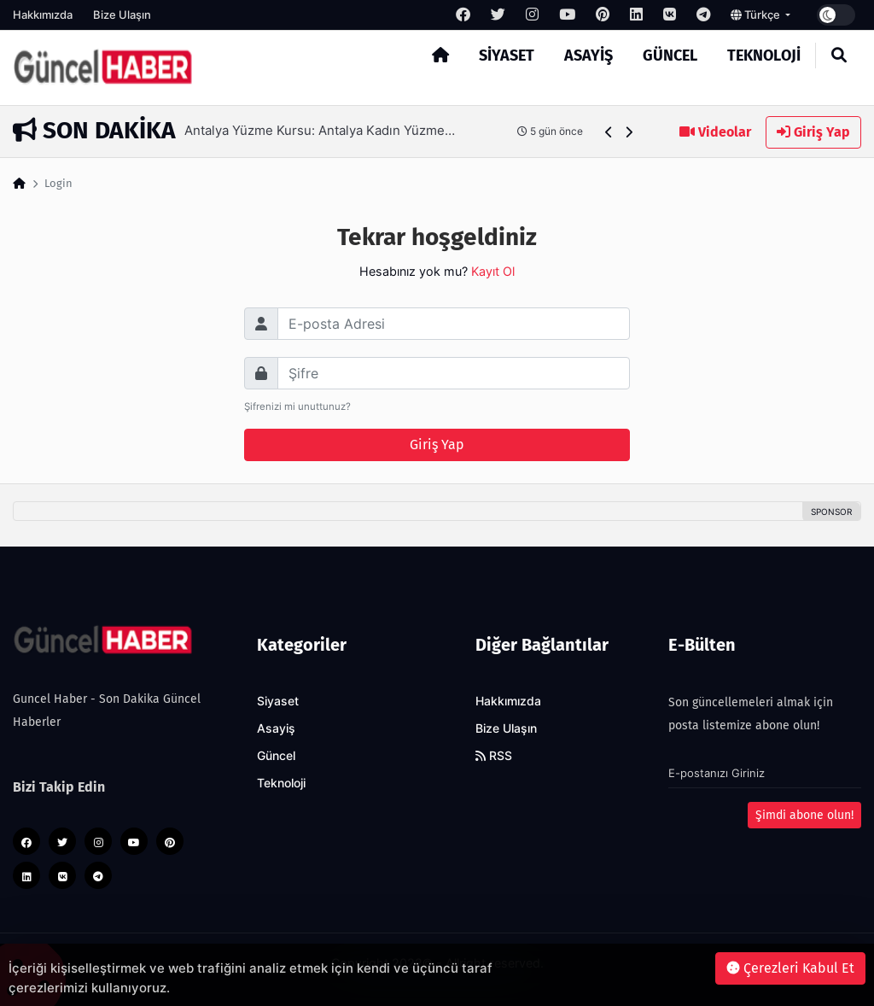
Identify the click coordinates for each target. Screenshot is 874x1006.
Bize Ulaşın (122, 14)
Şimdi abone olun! (804, 815)
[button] (609, 132)
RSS (493, 756)
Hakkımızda (43, 14)
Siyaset (506, 55)
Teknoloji (764, 55)
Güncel (670, 55)
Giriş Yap (813, 132)
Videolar (715, 132)
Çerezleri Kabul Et (790, 968)
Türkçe (757, 14)
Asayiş (588, 55)
